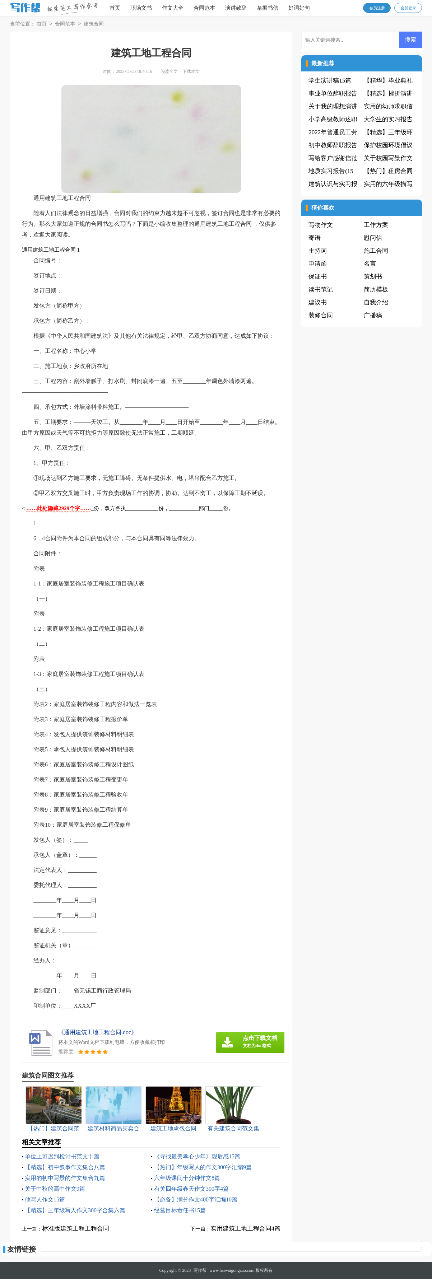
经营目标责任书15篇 (180, 1210)
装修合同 (320, 315)
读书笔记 (320, 289)
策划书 (373, 276)
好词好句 (299, 8)
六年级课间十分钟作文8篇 (187, 1178)
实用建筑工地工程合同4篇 (245, 1228)
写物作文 (320, 224)
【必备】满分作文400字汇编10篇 (195, 1199)
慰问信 (373, 237)
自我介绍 (376, 302)
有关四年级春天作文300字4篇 (191, 1189)
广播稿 (373, 315)
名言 (370, 263)
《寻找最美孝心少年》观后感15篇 (197, 1156)
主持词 (317, 250)
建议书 (317, 302)
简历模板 (376, 289)
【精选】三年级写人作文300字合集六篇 (75, 1210)
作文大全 (173, 8)
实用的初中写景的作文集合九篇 (65, 1178)
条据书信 (267, 8)
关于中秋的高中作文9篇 (55, 1189)
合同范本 (204, 8)
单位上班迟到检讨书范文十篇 (62, 1156)
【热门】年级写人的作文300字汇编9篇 (203, 1167)
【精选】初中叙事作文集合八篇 (65, 1167)
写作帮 (200, 1270)
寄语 (314, 237)
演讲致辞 (236, 8)
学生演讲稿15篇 (329, 80)
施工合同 (376, 250)
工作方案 (376, 224)
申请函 (317, 263)
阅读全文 (169, 71)
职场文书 (141, 8)
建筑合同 (94, 24)
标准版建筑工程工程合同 (75, 1228)
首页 (115, 8)
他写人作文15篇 (45, 1199)
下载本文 (191, 71)
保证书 (317, 276)
